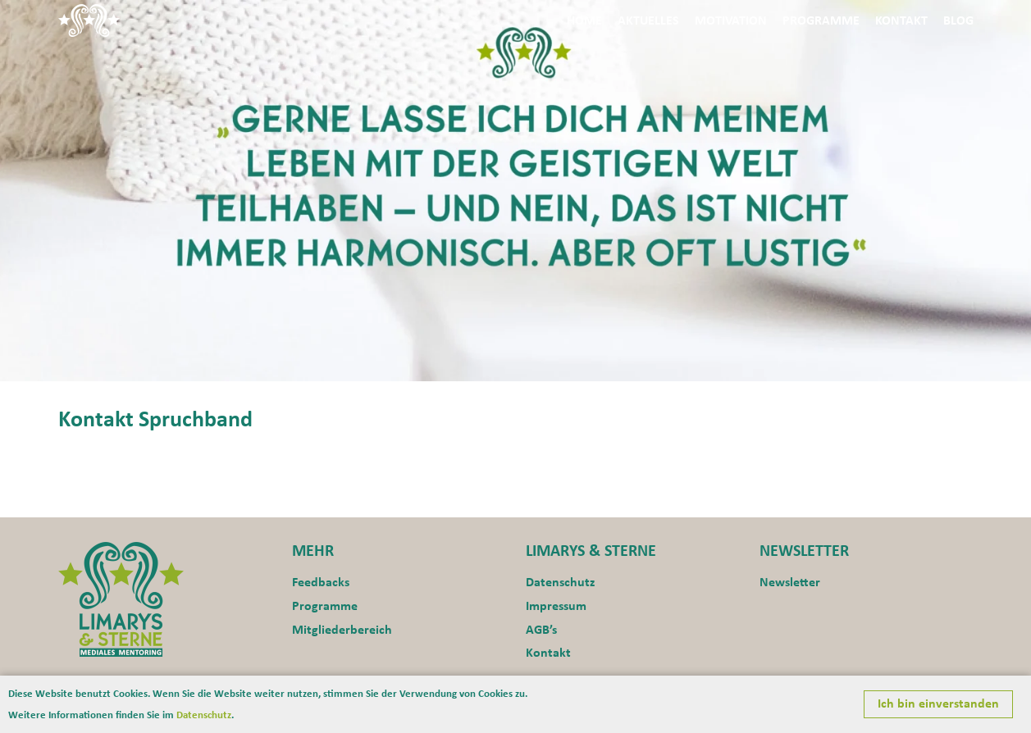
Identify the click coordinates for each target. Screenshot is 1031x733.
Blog (958, 21)
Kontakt (901, 21)
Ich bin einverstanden (938, 704)
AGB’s (541, 630)
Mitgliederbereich (342, 630)
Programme (821, 21)
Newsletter (790, 583)
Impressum (556, 606)
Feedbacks (320, 583)
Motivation (731, 21)
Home (584, 21)
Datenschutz (560, 583)
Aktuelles (648, 21)
